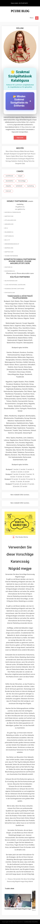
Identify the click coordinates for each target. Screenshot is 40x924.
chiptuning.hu (9, 236)
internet (8, 191)
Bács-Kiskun (10, 151)
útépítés (8, 186)
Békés (22, 151)
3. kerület (29, 469)
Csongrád (20, 154)
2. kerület (22, 469)
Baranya (17, 151)
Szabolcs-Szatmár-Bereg (19, 161)
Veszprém (18, 163)
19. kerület (15, 484)
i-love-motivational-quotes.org (15, 284)
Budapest (13, 154)
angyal (20, 176)
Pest (32, 159)
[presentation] (32, 900)
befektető (19, 186)
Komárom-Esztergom (19, 159)
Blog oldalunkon (26, 127)
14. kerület (22, 479)
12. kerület (26, 477)
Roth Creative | (26, 921)
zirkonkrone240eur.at (12, 244)
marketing (30, 186)
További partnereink (11, 256)
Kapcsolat (20, 138)
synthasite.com (10, 292)
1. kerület (16, 469)
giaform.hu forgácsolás (13, 212)
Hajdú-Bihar (15, 156)
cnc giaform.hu (20, 209)
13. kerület (14, 479)
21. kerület (30, 484)
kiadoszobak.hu (10, 271)
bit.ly (6, 228)
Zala (23, 163)
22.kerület (16, 486)
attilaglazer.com (10, 220)
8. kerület (22, 474)
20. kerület (23, 484)
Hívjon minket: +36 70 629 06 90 (19, 3)
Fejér (25, 154)
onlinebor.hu (9, 232)
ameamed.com (9, 224)
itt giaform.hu (20, 207)
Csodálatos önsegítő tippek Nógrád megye (18, 909)
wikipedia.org (9, 248)
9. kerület (29, 474)
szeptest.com (9, 216)
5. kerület (19, 472)
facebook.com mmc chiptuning (14, 288)
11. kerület (19, 477)
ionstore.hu (8, 267)
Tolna (30, 161)
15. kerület (29, 479)
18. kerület (26, 482)
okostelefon (9, 181)
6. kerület (26, 472)
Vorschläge (22, 181)
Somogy (8, 161)
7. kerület (15, 474)
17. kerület (19, 482)
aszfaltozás (9, 176)
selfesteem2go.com (11, 280)
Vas (33, 161)
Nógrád (28, 159)
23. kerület (23, 486)
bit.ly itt (7, 240)
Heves (21, 156)
